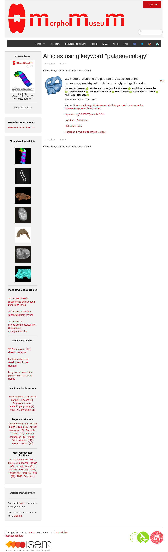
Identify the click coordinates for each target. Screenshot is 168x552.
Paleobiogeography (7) (22, 406)
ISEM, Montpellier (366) (22, 459)
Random (21, 127)
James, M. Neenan (75, 88)
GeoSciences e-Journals (21, 122)
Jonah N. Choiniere (100, 91)
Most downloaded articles (22, 290)
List (32, 127)
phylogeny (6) (28, 409)
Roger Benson (78, 95)
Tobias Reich (97, 88)
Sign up (18, 516)
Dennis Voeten (77, 91)
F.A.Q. (105, 44)
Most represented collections (23, 453)
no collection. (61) (25, 466)
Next (28, 127)
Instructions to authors (75, 44)
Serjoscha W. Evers (116, 88)
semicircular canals (91, 108)
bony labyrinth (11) (19, 396)
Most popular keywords (22, 388)
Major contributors (22, 419)
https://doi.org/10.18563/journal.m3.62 (84, 114)
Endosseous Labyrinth (104, 105)
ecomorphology (84, 105)
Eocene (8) (27, 400)
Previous (12, 127)
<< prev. (18, 98)
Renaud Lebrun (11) (22, 443)
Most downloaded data (22, 141)
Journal (38, 44)
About (115, 44)
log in (21, 503)
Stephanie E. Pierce (144, 91)
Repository (55, 44)
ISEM (31, 532)
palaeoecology (72, 108)
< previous (50, 63)
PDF (162, 80)
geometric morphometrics (130, 105)
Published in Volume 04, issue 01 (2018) (85, 132)
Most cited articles (22, 340)
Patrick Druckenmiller (144, 88)
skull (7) (14, 409)
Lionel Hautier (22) (18, 423)
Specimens (82, 120)
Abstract (70, 120)
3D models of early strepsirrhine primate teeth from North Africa (21, 301)
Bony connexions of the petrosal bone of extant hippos (20, 375)
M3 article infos (74, 126)
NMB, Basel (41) (26, 476)
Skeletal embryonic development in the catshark (18, 362)
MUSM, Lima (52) (18, 469)
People (94, 44)
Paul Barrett (122, 91)
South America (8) (22, 403)
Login (150, 4)
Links (125, 44)
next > (62, 63)
